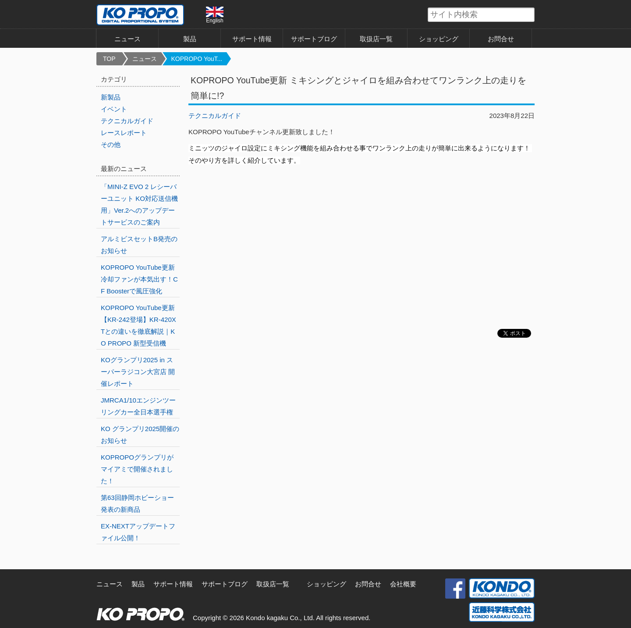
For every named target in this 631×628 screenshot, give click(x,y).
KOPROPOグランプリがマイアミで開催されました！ (137, 469)
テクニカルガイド (214, 115)
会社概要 (403, 584)
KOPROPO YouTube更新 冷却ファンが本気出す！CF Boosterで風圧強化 (139, 279)
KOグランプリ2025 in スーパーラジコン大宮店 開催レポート (138, 371)
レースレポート (124, 132)
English (214, 15)
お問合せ (501, 39)
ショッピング (438, 39)
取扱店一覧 (376, 39)
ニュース (127, 39)
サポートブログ (314, 39)
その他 (111, 144)
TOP (109, 58)
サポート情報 (252, 39)
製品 (189, 39)
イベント (114, 109)
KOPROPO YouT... (197, 58)
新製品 (111, 97)
